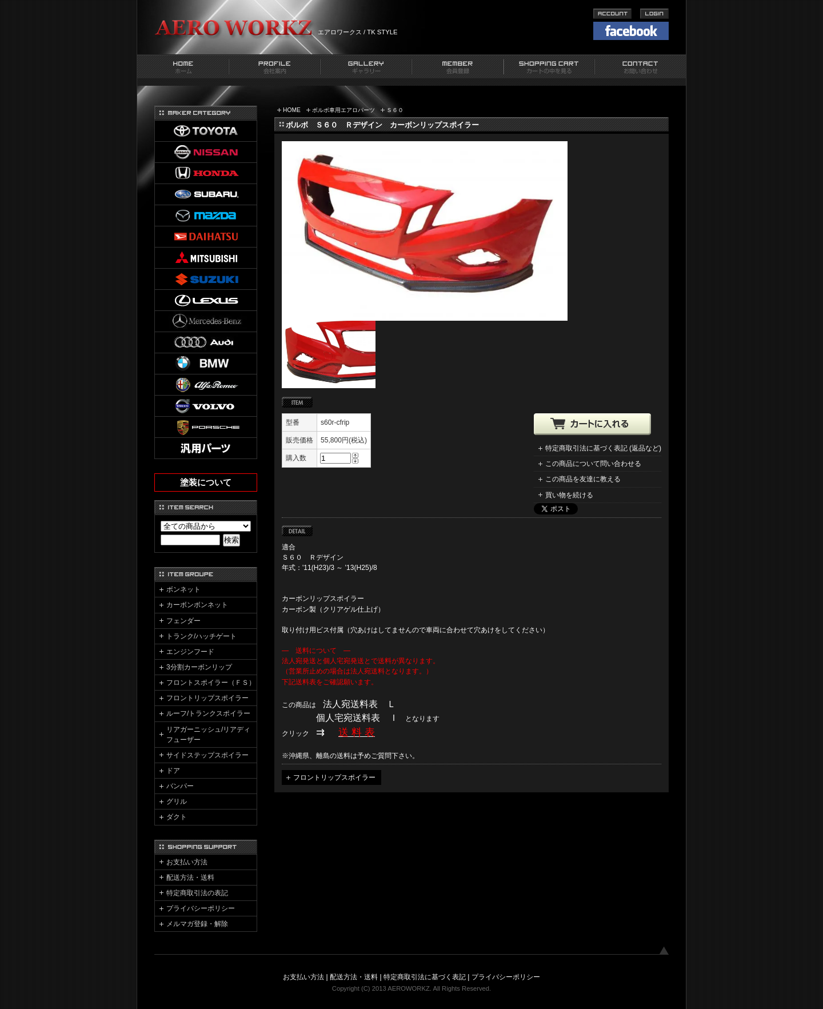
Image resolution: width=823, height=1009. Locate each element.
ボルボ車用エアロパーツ (343, 110)
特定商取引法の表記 (197, 893)
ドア (173, 771)
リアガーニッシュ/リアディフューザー (208, 734)
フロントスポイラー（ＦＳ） (210, 683)
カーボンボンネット (197, 605)
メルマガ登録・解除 (197, 924)
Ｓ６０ (394, 110)
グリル (176, 801)
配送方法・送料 (190, 878)
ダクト (176, 817)
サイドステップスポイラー (207, 755)
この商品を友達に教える (583, 479)
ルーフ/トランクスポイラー (208, 713)
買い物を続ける (569, 495)
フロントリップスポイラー (334, 777)
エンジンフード (190, 652)
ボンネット (183, 589)
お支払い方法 (186, 862)
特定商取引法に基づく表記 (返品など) (603, 448)
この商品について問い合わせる (593, 464)
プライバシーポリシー (200, 908)
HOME (292, 110)
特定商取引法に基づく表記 (424, 977)
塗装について (205, 482)
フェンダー (183, 621)
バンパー (180, 786)
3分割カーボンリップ (199, 667)
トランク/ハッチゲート (201, 636)
